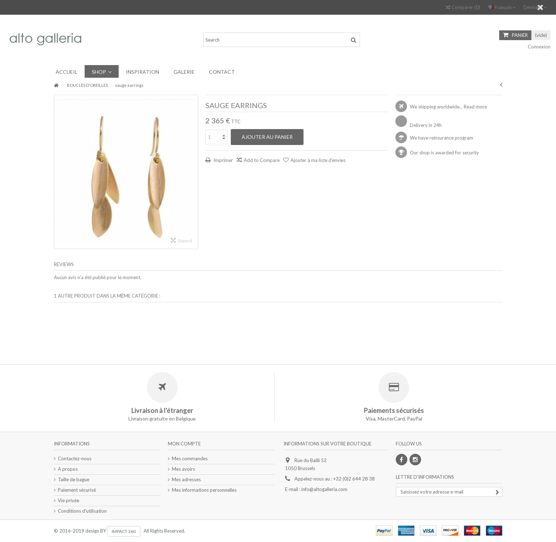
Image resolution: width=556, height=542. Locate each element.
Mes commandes (190, 458)
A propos (68, 469)
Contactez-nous (75, 458)
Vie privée (68, 500)
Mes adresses (186, 479)
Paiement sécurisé (77, 490)
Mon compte (184, 444)
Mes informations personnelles (204, 490)
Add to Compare (262, 160)
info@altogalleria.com (324, 489)
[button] (102, 71)
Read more (475, 107)
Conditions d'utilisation (82, 511)
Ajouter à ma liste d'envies (317, 160)
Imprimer (222, 160)
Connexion (539, 47)
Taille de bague (73, 479)
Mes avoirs (183, 469)
